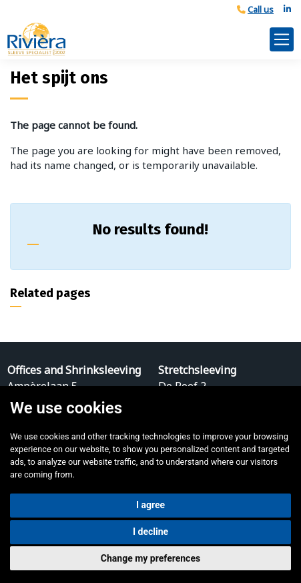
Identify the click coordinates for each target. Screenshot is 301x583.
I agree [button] (150, 505)
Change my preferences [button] (150, 558)
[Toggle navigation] (282, 39)
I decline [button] (150, 531)
